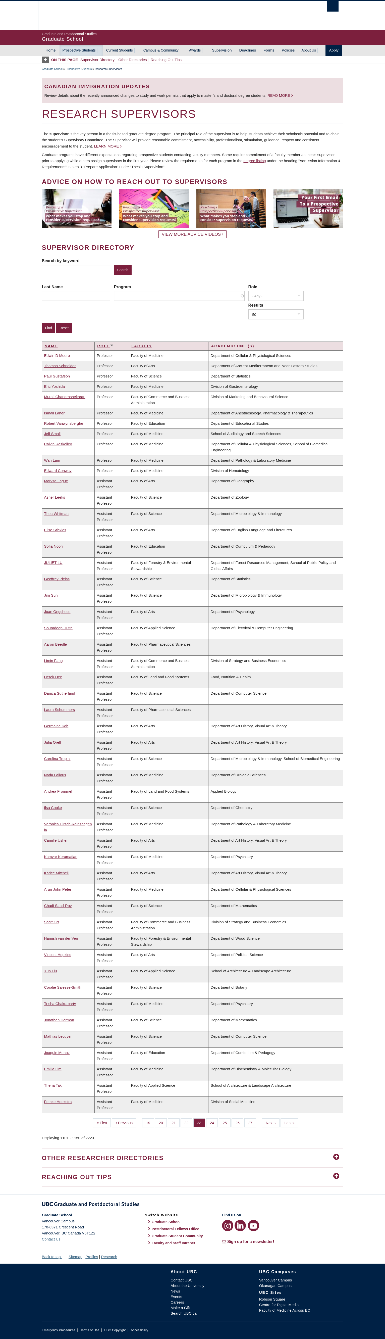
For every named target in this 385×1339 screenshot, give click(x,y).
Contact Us (51, 1239)
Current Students (119, 50)
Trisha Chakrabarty (60, 1003)
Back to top (54, 1257)
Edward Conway (58, 470)
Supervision (222, 50)
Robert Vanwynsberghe (63, 423)
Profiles (91, 1257)
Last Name (52, 286)
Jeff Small (52, 434)
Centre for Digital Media (279, 1305)
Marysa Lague (56, 481)
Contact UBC (182, 1280)
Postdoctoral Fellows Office (175, 1229)
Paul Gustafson (57, 376)
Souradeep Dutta (58, 628)
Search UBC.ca (183, 1313)
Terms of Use (89, 1330)
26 (239, 1122)
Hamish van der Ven (61, 938)
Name (51, 346)
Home (51, 50)
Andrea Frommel (58, 791)
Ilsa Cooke (53, 807)
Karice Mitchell (56, 873)
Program (122, 286)
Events (176, 1297)
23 (201, 1122)
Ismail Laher (54, 413)
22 (188, 1122)
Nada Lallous (55, 775)
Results (255, 305)
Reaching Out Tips (166, 60)
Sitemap (75, 1257)
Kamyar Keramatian (61, 856)
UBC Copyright (115, 1330)
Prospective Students (79, 50)
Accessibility (139, 1330)
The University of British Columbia (52, 15)
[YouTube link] (253, 1225)
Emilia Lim (53, 1069)
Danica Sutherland (59, 693)
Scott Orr (51, 922)
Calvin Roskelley (58, 444)
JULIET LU (53, 562)
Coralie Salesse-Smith (62, 987)
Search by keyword (61, 260)
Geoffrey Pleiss (57, 579)
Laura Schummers (59, 709)
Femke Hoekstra (58, 1101)
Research (109, 1257)
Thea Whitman (56, 513)
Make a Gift (180, 1308)
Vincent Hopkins (57, 954)
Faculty (142, 346)
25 (227, 1122)
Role (252, 286)
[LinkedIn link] (240, 1225)
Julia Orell (52, 742)
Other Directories (132, 60)
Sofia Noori (53, 546)
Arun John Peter (57, 889)
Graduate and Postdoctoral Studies (192, 1205)
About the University (187, 1285)
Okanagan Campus (275, 1285)
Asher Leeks (54, 497)
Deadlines (247, 50)
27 (252, 1122)
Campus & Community (161, 50)
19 (150, 1122)
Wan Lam (52, 460)
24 (214, 1122)
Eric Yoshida (54, 386)
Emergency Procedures (58, 1330)
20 (163, 1122)
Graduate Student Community (177, 1236)
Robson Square (272, 1299)
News (175, 1291)
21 (176, 1122)
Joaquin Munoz (57, 1052)
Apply (334, 50)
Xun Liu (50, 971)
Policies (288, 50)
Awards (195, 50)
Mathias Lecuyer (58, 1036)
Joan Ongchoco (57, 611)
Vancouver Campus (275, 1280)
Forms (268, 50)
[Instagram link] (227, 1225)
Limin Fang (53, 660)
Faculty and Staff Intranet (173, 1243)
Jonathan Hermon (59, 1020)
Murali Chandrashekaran (64, 397)
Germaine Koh (56, 726)
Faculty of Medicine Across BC (284, 1310)
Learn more (106, 146)
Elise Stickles (55, 530)
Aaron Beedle (55, 644)
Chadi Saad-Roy (58, 905)
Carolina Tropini (57, 758)
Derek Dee (53, 677)
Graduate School (52, 68)
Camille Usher (56, 840)
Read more (279, 95)
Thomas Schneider (60, 366)
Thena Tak (53, 1085)
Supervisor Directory (97, 60)
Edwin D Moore (57, 355)
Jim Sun (51, 595)
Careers (177, 1302)
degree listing (254, 161)
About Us (308, 50)
